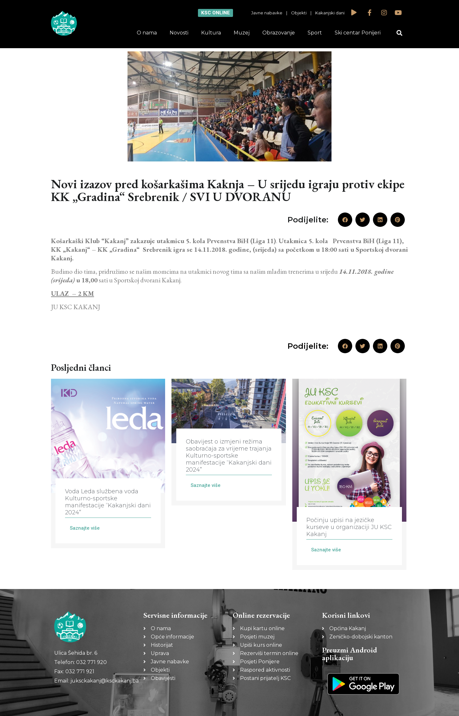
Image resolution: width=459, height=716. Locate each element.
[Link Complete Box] (108, 463)
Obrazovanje (278, 33)
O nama (147, 33)
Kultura (211, 33)
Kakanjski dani (330, 12)
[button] (399, 33)
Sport (315, 33)
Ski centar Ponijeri (358, 33)
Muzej (242, 33)
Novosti (179, 33)
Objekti (299, 12)
